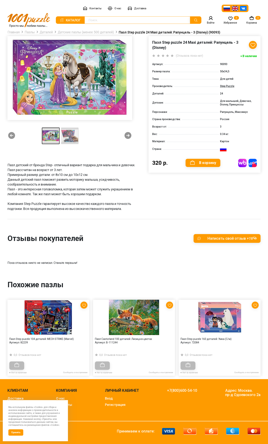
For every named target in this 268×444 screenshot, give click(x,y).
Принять (15, 432)
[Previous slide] (11, 135)
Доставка (136, 8)
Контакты (92, 8)
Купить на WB (242, 163)
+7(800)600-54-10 (182, 390)
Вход (109, 398)
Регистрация (115, 405)
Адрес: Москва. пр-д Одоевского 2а (243, 392)
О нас (114, 8)
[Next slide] (128, 135)
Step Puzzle (227, 86)
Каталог (70, 20)
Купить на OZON (252, 163)
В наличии (250, 56)
